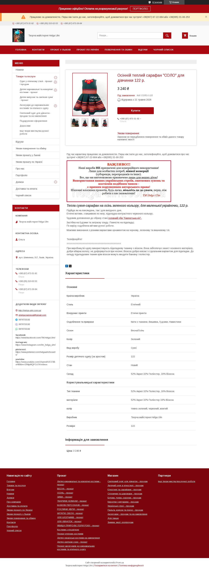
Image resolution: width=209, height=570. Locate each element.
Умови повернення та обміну (31, 148)
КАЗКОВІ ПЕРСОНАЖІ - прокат (73, 505)
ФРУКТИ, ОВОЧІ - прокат (70, 513)
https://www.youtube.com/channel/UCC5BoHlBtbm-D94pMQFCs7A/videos (35, 363)
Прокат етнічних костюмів (70, 534)
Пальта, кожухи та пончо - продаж (125, 510)
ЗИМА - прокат (64, 497)
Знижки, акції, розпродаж (120, 522)
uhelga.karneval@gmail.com (32, 315)
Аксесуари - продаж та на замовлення (127, 514)
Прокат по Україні (88, 49)
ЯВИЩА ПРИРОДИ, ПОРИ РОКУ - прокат (78, 525)
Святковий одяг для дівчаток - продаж (128, 481)
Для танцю (113, 518)
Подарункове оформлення (33, 121)
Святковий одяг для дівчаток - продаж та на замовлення (35, 114)
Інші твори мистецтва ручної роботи (34, 132)
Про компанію (14, 502)
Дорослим (25, 126)
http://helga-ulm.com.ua (29, 310)
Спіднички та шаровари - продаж (125, 493)
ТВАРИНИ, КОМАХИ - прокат (72, 501)
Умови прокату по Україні (29, 162)
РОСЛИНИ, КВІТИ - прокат (70, 509)
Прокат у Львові (60, 49)
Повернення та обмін (118, 49)
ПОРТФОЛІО (140, 8)
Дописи (20, 182)
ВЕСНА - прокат (65, 488)
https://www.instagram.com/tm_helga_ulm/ (36, 345)
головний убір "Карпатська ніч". (125, 218)
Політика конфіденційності (131, 565)
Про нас (20, 168)
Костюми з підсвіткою (68, 529)
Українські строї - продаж (121, 506)
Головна (20, 49)
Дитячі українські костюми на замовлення (78, 538)
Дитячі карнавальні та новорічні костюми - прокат (36, 90)
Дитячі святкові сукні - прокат (72, 542)
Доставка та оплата (26, 188)
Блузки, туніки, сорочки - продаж (124, 497)
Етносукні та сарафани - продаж (124, 489)
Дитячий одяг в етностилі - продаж (126, 485)
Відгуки (142, 49)
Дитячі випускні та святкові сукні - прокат (36, 98)
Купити (135, 110)
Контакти (38, 49)
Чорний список (163, 49)
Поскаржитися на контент (105, 565)
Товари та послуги (25, 76)
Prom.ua (120, 562)
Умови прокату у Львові (28, 155)
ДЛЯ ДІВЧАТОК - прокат (69, 521)
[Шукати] (167, 35)
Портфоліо (21, 175)
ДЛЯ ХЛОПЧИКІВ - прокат (70, 517)
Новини (20, 69)
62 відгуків (157, 2)
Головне (11, 481)
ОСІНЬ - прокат (65, 493)
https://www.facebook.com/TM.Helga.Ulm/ (35, 337)
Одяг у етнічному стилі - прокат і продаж (36, 82)
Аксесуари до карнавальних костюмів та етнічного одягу (34, 106)
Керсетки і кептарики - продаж (123, 502)
